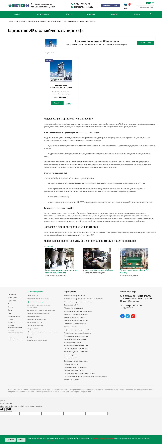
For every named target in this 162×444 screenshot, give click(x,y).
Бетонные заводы (32, 296)
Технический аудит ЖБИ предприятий (76, 352)
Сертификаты (12, 301)
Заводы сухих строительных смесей (38, 299)
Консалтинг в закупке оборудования (76, 314)
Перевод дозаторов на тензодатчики (76, 336)
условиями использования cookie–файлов (41, 441)
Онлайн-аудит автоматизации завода (76, 361)
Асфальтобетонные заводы (35, 302)
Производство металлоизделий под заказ (77, 333)
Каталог (17, 14)
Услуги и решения (70, 292)
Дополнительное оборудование (37, 340)
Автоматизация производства (36, 319)
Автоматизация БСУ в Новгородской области (98, 270)
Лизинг (10, 313)
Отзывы (10, 319)
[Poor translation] (8, 410)
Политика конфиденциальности (15, 327)
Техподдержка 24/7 (145, 7)
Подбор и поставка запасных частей (75, 339)
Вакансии (114, 14)
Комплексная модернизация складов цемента (79, 302)
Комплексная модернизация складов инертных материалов (83, 299)
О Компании (12, 294)
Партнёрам (11, 323)
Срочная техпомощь (70, 358)
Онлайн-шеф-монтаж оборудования (75, 367)
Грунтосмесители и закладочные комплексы (41, 310)
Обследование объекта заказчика (75, 324)
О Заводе (69, 14)
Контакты (136, 14)
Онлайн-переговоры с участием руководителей (79, 373)
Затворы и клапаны (33, 329)
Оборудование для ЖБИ (34, 323)
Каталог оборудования (35, 292)
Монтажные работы (70, 327)
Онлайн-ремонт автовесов (72, 364)
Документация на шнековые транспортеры (78, 311)
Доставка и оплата (14, 316)
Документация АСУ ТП (71, 305)
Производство (12, 298)
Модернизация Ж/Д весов (72, 342)
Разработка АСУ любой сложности (74, 317)
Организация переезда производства (76, 349)
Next (155, 263)
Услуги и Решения (42, 14)
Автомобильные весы (33, 316)
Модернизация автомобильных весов (76, 345)
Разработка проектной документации (76, 321)
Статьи (10, 310)
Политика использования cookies (15, 332)
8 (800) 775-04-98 (82, 4)
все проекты (48, 246)
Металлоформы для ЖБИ (72, 380)
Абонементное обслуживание (73, 308)
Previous (45, 263)
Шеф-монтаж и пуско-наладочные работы (77, 330)
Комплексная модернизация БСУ (74, 296)
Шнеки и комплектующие (35, 326)
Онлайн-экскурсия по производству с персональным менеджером (85, 377)
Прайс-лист (91, 14)
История (10, 304)
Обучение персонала (70, 355)
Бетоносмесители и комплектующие (38, 313)
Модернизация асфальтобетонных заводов (61, 86)
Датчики (29, 337)
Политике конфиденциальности (102, 438)
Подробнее (57, 103)
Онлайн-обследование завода (74, 370)
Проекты (10, 307)
